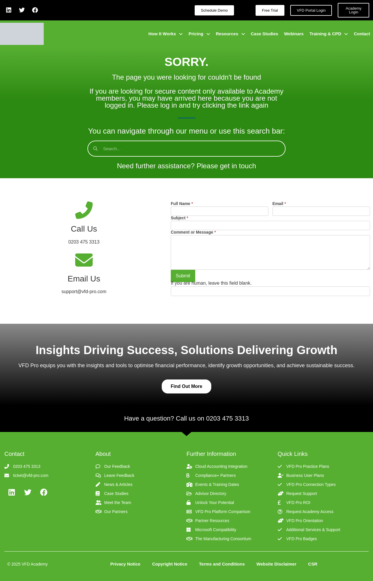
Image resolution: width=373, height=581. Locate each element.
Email (279, 204)
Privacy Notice (125, 563)
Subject (179, 218)
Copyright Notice (169, 563)
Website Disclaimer (276, 563)
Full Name (182, 204)
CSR (312, 563)
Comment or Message (193, 232)
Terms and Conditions (222, 563)
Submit (183, 275)
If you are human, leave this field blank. (211, 283)
